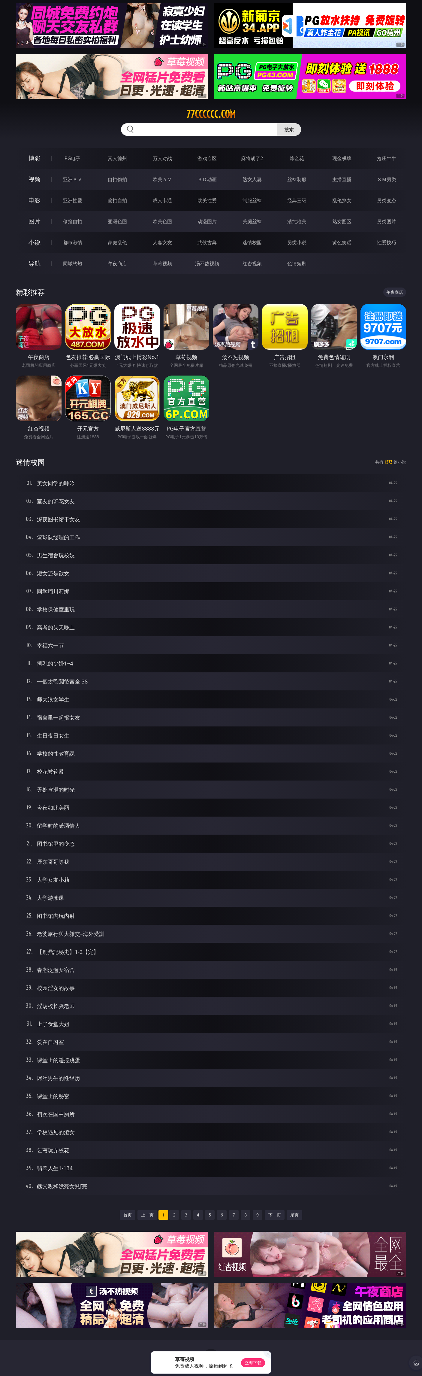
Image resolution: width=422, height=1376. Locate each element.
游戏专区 (207, 158)
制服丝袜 (252, 200)
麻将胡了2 (252, 158)
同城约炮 (72, 263)
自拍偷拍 (117, 179)
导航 (35, 263)
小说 (35, 242)
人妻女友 (162, 242)
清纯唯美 (296, 221)
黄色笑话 (341, 242)
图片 (35, 221)
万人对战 (162, 158)
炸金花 (297, 158)
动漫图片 (207, 221)
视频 (35, 179)
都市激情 (72, 242)
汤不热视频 (207, 263)
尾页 (294, 1215)
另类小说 (296, 242)
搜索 (289, 129)
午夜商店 (117, 263)
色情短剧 (296, 263)
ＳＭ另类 (386, 179)
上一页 (147, 1215)
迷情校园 (252, 242)
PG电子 (72, 158)
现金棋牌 (341, 158)
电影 (35, 200)
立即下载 (253, 1362)
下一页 (274, 1215)
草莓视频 (162, 263)
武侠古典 (207, 242)
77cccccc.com (211, 114)
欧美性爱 (207, 200)
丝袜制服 (296, 179)
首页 (127, 1215)
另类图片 (386, 221)
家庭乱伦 (117, 242)
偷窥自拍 (72, 221)
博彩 (35, 158)
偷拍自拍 (117, 200)
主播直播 (341, 179)
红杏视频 (252, 263)
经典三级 (296, 200)
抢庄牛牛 (386, 158)
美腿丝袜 (252, 221)
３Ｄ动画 (207, 179)
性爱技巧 (386, 242)
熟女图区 (341, 221)
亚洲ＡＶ (72, 179)
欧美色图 (162, 221)
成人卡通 (162, 200)
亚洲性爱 (72, 200)
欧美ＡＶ (162, 179)
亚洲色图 (117, 221)
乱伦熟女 (341, 200)
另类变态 (386, 200)
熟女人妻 (252, 179)
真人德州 (117, 158)
